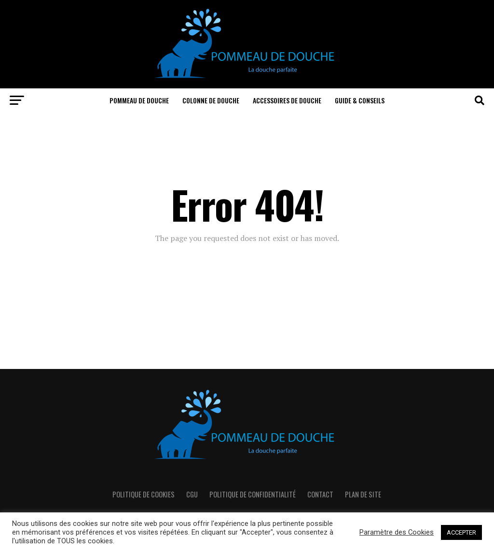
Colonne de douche (210, 100)
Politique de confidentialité (252, 494)
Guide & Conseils (359, 100)
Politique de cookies (143, 494)
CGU (192, 494)
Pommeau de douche (139, 100)
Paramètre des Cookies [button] (396, 532)
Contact (320, 494)
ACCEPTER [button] (461, 532)
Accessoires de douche (287, 100)
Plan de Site (363, 494)
